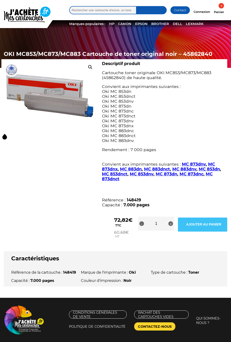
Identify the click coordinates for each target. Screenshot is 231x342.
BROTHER (160, 24)
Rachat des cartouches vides (155, 305)
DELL (177, 24)
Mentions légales (20, 338)
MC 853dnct (114, 173)
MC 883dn (131, 169)
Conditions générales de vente (95, 305)
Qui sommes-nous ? (208, 311)
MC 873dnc (191, 173)
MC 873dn (166, 173)
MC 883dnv (184, 169)
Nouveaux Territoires (152, 338)
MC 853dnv (141, 173)
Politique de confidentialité (97, 317)
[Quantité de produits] (168, 224)
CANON (124, 24)
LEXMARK (194, 24)
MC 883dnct (157, 169)
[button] (90, 67)
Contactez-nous (155, 317)
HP (111, 24)
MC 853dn (209, 169)
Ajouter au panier (209, 223)
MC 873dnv (194, 164)
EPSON (141, 24)
